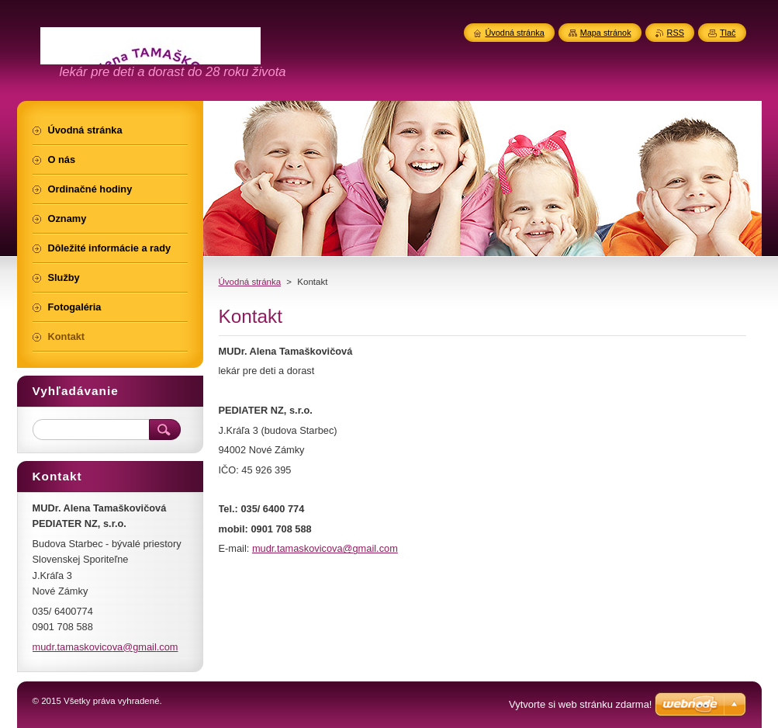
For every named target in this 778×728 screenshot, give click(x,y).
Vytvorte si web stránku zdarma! (580, 704)
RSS (675, 32)
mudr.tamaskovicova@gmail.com (325, 548)
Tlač (728, 32)
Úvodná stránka (250, 281)
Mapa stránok (605, 32)
